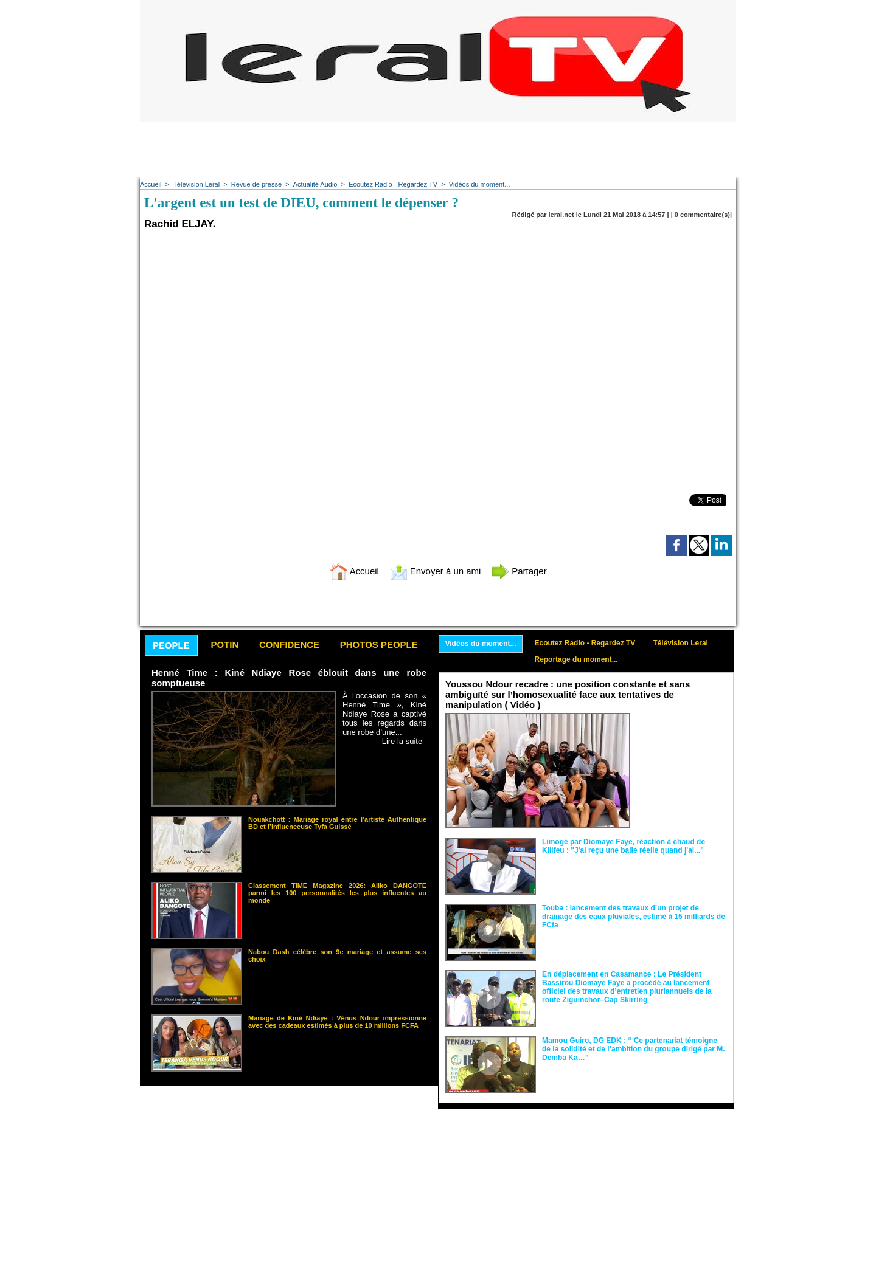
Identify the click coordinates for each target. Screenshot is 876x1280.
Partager (519, 571)
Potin (224, 644)
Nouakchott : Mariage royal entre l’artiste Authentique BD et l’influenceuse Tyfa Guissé (337, 823)
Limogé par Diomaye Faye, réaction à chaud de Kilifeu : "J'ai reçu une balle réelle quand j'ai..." (623, 846)
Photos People (379, 644)
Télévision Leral (196, 184)
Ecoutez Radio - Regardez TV (392, 184)
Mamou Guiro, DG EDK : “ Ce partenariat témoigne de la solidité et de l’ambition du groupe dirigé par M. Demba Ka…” (633, 1049)
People (171, 645)
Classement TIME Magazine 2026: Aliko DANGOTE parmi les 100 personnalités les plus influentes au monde (337, 893)
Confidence (289, 644)
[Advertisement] (438, 149)
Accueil (150, 184)
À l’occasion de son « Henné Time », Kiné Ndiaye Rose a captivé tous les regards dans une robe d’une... (384, 714)
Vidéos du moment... (479, 184)
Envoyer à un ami (435, 571)
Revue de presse (256, 184)
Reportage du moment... (576, 659)
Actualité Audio (315, 184)
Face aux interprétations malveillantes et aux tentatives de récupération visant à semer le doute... (681, 736)
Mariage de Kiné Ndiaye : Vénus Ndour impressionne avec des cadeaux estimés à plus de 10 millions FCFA (337, 1021)
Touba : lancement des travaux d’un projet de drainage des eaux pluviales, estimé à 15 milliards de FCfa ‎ (633, 916)
